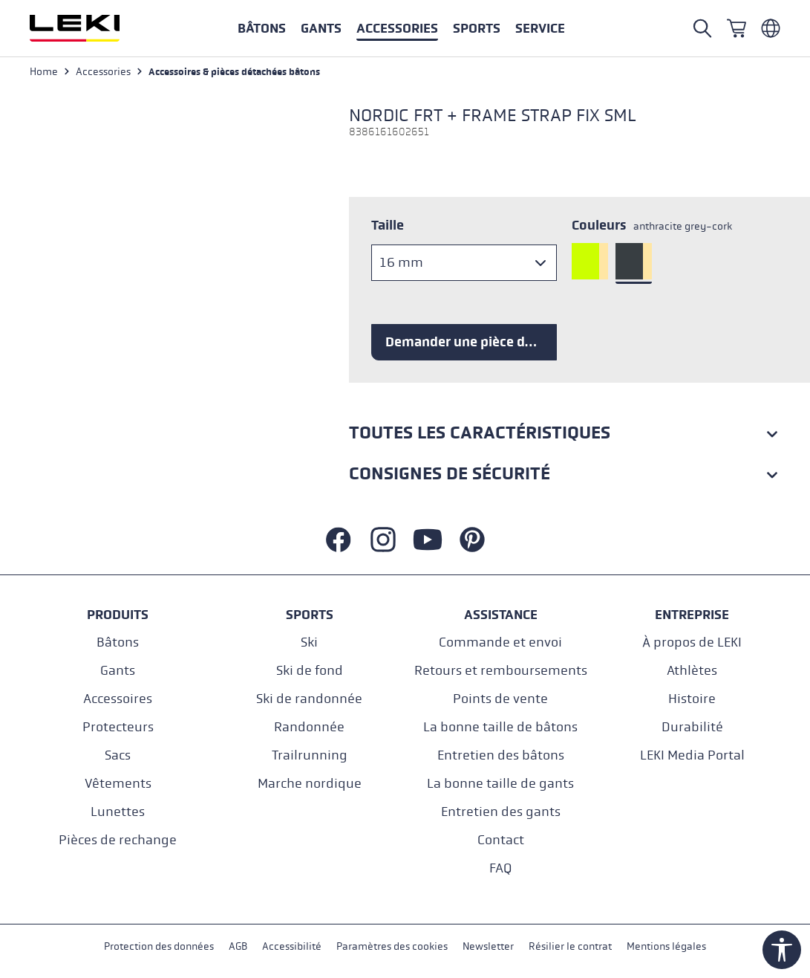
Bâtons (118, 642)
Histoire (692, 699)
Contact (500, 840)
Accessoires (117, 699)
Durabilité (692, 727)
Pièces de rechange (118, 840)
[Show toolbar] (781, 949)
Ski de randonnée (309, 699)
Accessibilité (291, 947)
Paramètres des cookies (392, 947)
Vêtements (118, 783)
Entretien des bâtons (500, 755)
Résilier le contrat (570, 947)
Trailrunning (309, 755)
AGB (238, 947)
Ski (309, 642)
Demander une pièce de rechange (471, 342)
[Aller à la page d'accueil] (90, 28)
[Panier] (736, 28)
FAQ (500, 868)
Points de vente (500, 699)
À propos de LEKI (692, 642)
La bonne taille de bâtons (500, 727)
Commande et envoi (500, 642)
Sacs (118, 755)
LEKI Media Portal (692, 755)
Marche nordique (310, 783)
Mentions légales (666, 947)
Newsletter (488, 947)
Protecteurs (118, 727)
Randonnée (309, 727)
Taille (387, 225)
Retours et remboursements (500, 671)
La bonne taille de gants (500, 783)
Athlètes (692, 671)
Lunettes (118, 812)
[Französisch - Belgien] (770, 28)
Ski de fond (309, 671)
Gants (117, 671)
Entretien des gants (501, 812)
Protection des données (159, 947)
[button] (476, 28)
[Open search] (702, 28)
